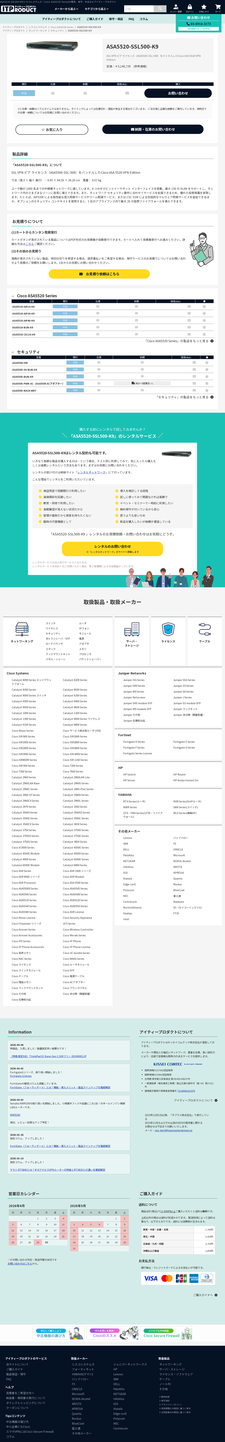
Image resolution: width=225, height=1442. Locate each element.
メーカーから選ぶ (66, 9)
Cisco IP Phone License (76, 951)
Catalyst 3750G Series (25, 846)
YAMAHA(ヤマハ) (82, 1379)
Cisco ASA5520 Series (75, 905)
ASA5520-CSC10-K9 (25, 336)
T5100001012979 (186, 1095)
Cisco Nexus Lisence (23, 922)
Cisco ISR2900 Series (24, 753)
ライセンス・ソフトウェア (176, 1379)
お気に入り (52, 129)
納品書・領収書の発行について (26, 1402)
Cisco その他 (19, 998)
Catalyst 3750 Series (24, 834)
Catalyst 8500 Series (75, 694)
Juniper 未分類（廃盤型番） (189, 719)
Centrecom (130, 906)
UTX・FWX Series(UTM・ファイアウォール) (143, 819)
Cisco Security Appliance (77, 922)
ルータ (82, 628)
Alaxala (127, 883)
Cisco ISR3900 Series (24, 758)
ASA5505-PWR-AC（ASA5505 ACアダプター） (41, 387)
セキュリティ (53, 638)
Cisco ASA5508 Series (75, 899)
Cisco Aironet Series (24, 934)
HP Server (129, 785)
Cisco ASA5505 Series (75, 893)
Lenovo (127, 842)
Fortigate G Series (184, 752)
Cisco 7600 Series (73, 776)
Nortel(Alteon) (132, 912)
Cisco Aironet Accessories (27, 940)
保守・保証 (116, 19)
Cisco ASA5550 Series (75, 910)
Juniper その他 (131, 719)
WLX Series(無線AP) (184, 817)
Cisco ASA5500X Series (25, 893)
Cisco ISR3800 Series (75, 753)
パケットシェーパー (90, 663)
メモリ (82, 653)
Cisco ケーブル (20, 981)
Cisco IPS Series (21, 945)
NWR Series (130, 811)
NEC (125, 900)
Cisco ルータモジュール (76, 969)
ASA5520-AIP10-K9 (24, 306)
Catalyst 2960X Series (76, 799)
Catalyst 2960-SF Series (26, 799)
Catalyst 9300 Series (24, 706)
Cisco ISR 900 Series (23, 770)
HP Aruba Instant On (185, 785)
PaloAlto (128, 860)
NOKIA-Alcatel (182, 866)
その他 (163, 1393)
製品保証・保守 (16, 1379)
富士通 (177, 900)
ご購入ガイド (94, 19)
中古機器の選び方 (17, 1426)
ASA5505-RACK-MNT (25, 395)
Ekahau (127, 918)
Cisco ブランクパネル (75, 992)
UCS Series (69, 928)
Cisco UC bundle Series (76, 957)
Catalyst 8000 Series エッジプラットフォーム (31, 686)
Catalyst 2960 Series (24, 782)
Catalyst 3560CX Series (25, 829)
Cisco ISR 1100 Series (75, 764)
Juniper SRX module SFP (137, 707)
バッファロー (180, 842)
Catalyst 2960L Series (76, 805)
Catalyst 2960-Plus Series (78, 793)
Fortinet (124, 739)
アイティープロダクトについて (61, 19)
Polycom (128, 895)
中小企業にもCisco (18, 1431)
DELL (126, 854)
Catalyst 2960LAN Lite (76, 782)
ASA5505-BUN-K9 (24, 380)
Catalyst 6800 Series (75, 869)
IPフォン (84, 633)
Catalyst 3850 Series (75, 846)
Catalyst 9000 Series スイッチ (29, 700)
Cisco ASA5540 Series (24, 910)
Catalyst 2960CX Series (25, 805)
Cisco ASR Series (21, 875)
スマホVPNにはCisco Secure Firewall (30, 1436)
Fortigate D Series (134, 746)
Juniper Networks (132, 678)
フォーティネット (83, 1374)
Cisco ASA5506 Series (24, 899)
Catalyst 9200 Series (75, 700)
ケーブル (164, 1384)
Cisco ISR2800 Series (75, 747)
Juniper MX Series (133, 696)
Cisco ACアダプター (74, 986)
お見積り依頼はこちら (99, 273)
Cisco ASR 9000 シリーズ (26, 881)
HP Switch (129, 779)
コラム (144, 19)
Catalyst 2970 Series (24, 811)
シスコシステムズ (83, 1369)
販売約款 (164, 1401)
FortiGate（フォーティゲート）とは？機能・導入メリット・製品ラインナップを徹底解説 (60, 1092)
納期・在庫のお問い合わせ (153, 129)
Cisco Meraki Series (74, 940)
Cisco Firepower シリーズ (26, 928)
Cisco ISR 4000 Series (75, 758)
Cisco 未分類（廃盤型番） (77, 998)
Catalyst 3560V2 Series (76, 817)
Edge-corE (129, 889)
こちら (29, 244)
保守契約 (164, 1405)
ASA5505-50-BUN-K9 (26, 372)
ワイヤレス (52, 633)
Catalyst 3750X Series (76, 834)
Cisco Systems (18, 678)
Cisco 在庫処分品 (21, 1004)
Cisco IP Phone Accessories (28, 951)
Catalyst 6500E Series (76, 864)
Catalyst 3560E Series (25, 823)
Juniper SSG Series (184, 684)
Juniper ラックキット (185, 713)
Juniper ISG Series (133, 684)
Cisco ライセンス (21, 969)
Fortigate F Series (133, 752)
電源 (81, 643)
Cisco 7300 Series (22, 776)
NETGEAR (129, 866)
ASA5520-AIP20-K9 (24, 314)
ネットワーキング (170, 1369)
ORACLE (178, 854)
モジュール (85, 638)
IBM (125, 848)
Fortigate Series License (137, 758)
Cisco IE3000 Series (23, 852)
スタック (51, 653)
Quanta (177, 883)
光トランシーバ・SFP (58, 643)
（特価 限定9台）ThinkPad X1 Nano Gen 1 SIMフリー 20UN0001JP (48, 1061)
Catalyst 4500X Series (76, 858)
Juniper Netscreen (134, 702)
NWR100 (15, 1119)
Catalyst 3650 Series (75, 829)
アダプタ (84, 648)
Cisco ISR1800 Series (75, 741)
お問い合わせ (178, 93)
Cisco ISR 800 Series (23, 741)
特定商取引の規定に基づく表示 (175, 1413)
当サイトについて (17, 1369)
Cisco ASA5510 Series (24, 905)
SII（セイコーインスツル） (188, 912)
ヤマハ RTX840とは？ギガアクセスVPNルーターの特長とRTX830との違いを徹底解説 (57, 1174)
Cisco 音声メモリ (21, 957)
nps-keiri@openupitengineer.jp (173, 1135)
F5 (174, 848)
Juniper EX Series (183, 690)
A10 (125, 877)
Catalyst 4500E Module (26, 858)
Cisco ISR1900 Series (24, 747)
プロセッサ (85, 658)
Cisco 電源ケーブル (73, 981)
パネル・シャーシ (55, 663)
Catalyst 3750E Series (76, 840)
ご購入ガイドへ (203, 1300)
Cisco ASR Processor (24, 887)
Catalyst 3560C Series (76, 823)
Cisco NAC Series (21, 963)
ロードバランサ (54, 648)
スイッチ (51, 628)
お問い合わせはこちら (20, 1268)
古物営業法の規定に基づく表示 (175, 1416)
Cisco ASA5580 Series (24, 916)
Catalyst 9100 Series (24, 729)
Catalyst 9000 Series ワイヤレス (81, 723)
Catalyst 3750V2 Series (25, 840)
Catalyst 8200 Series (75, 684)
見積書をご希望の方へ (20, 1398)
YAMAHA (125, 799)
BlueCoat (179, 895)
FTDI (176, 918)
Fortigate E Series (184, 746)
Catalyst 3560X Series (24, 817)
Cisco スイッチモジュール (26, 975)
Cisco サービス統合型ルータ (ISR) (82, 735)
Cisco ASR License (73, 916)
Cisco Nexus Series (23, 735)
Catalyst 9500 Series (24, 712)
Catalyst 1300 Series (24, 723)
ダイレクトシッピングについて (26, 1407)
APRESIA (178, 877)
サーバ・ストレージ (172, 1374)
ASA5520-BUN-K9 (24, 329)
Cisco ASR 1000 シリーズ (77, 875)
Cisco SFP (68, 975)
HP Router (179, 779)
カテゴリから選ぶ (97, 9)
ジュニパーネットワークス (130, 1369)
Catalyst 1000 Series (24, 717)
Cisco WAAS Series (73, 963)
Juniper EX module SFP (187, 707)
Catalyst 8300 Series (24, 694)
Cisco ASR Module (73, 881)
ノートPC (165, 1389)
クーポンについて (17, 1412)
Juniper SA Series (183, 696)
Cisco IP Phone (72, 945)
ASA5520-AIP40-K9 (24, 321)
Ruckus (177, 889)
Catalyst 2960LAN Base (26, 788)
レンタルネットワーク (91, 477)
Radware (178, 906)
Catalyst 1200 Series (75, 717)
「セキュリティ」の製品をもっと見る (182, 401)
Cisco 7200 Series (73, 770)
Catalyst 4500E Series (76, 852)
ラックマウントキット (58, 658)
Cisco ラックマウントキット (27, 992)
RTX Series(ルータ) (134, 806)
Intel (126, 924)
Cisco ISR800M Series (24, 764)
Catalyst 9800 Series (75, 729)
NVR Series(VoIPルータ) (187, 806)
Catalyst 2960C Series (25, 793)
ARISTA (177, 871)
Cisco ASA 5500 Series (75, 887)
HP (120, 772)
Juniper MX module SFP (137, 713)
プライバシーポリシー (170, 1409)
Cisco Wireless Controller (78, 934)
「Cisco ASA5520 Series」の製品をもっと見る (176, 343)
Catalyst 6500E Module (26, 869)
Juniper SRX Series (134, 690)
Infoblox (128, 871)
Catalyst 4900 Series (24, 864)
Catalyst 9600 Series (75, 712)
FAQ (131, 19)
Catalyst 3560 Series (75, 811)
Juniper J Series (182, 702)
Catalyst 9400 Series (75, 706)
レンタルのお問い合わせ (112, 553)
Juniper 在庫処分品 (134, 725)
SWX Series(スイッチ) (185, 811)
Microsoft (179, 860)
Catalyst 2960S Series (76, 788)
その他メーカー (82, 1438)
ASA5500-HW (21, 365)
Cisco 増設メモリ (21, 986)
